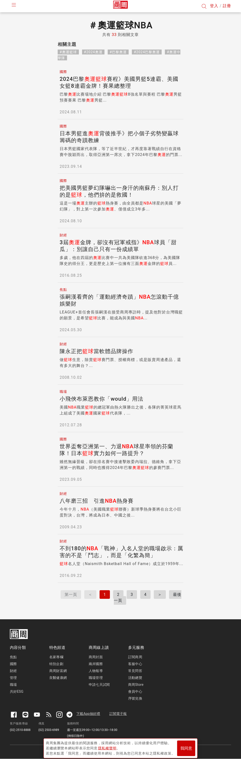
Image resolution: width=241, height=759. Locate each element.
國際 (13, 664)
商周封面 (96, 657)
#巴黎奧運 (118, 52)
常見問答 (135, 671)
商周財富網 (58, 671)
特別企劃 (56, 664)
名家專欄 (56, 657)
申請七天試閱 (99, 685)
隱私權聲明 (107, 747)
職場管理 (96, 678)
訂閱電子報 (118, 714)
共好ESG (16, 691)
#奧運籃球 (68, 52)
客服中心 (135, 664)
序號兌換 (135, 698)
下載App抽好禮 (88, 714)
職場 (13, 685)
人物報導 (96, 671)
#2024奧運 (93, 52)
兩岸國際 (96, 664)
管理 (13, 678)
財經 (13, 671)
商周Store (135, 685)
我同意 (186, 747)
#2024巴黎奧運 (147, 52)
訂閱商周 (135, 657)
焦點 (13, 657)
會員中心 (135, 691)
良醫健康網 (58, 678)
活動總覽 (135, 678)
